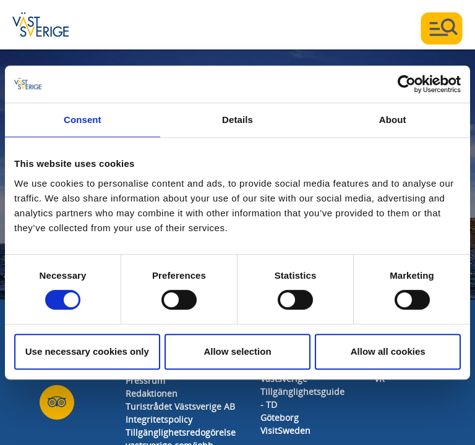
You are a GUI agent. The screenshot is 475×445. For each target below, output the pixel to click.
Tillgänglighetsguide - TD (302, 398)
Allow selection (237, 351)
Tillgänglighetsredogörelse (181, 433)
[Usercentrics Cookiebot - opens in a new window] (407, 84)
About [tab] (392, 119)
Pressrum (145, 381)
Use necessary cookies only (87, 351)
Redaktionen (152, 394)
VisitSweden (285, 431)
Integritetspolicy (159, 420)
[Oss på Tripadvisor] (57, 403)
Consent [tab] (82, 119)
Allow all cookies (388, 351)
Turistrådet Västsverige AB (180, 407)
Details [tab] (237, 119)
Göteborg (279, 418)
